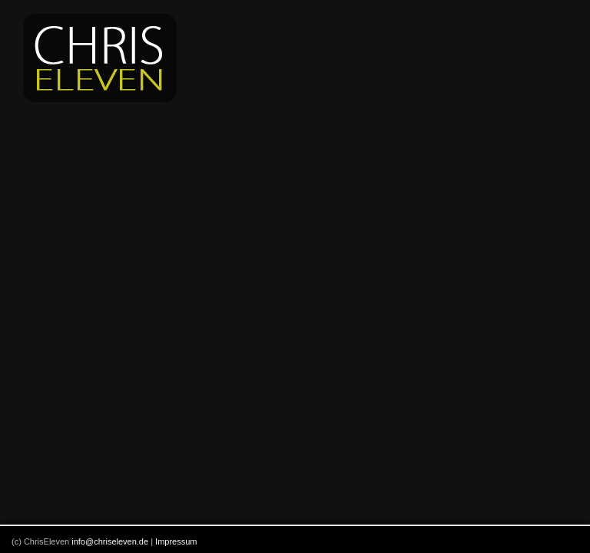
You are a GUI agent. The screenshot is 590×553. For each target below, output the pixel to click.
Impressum (176, 541)
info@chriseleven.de (109, 541)
